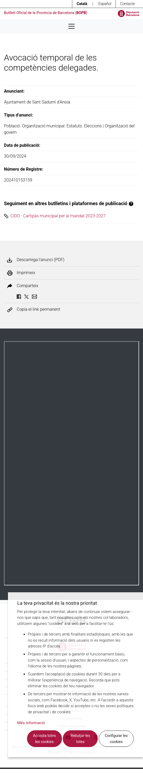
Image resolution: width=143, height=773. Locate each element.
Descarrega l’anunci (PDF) (40, 259)
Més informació (31, 722)
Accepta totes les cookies (44, 738)
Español (104, 4)
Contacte (127, 4)
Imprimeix (26, 272)
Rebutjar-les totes (80, 738)
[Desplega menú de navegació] (71, 26)
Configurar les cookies (116, 738)
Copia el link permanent (38, 309)
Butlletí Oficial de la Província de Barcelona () (45, 13)
